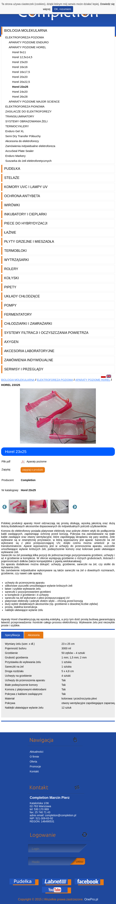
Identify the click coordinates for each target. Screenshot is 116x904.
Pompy (10, 305)
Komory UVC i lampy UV (25, 187)
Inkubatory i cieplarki (25, 214)
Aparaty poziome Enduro (29, 42)
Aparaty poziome (37, 461)
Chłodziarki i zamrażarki (28, 324)
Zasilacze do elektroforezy (28, 111)
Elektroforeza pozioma (24, 37)
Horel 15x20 (20, 62)
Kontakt (34, 771)
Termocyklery (17, 126)
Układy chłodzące (22, 296)
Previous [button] (4, 506)
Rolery (11, 269)
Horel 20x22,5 (21, 81)
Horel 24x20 (20, 91)
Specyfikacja (12, 635)
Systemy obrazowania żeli (26, 121)
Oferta (33, 761)
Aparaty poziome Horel (27, 47)
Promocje (35, 766)
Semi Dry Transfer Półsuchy (23, 136)
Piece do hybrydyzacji (25, 223)
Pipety (10, 287)
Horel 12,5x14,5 (22, 57)
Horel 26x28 (20, 96)
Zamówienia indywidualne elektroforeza (30, 146)
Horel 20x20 (20, 76)
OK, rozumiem (62, 9)
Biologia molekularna (25, 30)
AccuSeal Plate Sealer (19, 151)
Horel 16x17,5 (21, 71)
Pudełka (12, 169)
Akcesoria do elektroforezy (22, 141)
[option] (19, 506)
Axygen (11, 342)
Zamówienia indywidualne (28, 360)
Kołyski (11, 278)
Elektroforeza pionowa (24, 106)
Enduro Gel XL (14, 131)
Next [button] (74, 506)
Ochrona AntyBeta (22, 196)
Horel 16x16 (20, 67)
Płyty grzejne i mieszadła (29, 241)
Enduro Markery (15, 155)
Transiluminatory (19, 116)
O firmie (34, 756)
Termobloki (15, 251)
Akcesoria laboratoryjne (29, 351)
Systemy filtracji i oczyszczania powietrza (46, 333)
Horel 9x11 (19, 52)
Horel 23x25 (20, 86)
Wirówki (12, 205)
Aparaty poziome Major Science (34, 101)
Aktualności (36, 751)
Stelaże (11, 178)
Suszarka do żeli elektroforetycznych (28, 160)
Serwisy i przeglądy (23, 369)
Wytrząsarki (16, 260)
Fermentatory (18, 314)
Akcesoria (33, 635)
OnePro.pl (91, 899)
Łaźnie (10, 232)
